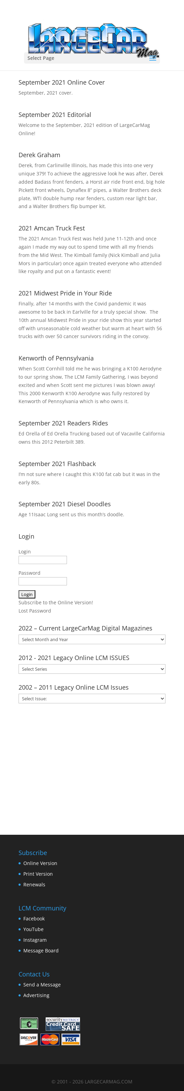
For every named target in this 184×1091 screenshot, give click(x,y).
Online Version (40, 863)
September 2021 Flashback (57, 464)
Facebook (34, 918)
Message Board (41, 950)
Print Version (38, 874)
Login (25, 551)
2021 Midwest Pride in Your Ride (65, 293)
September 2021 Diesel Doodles (65, 504)
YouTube (33, 929)
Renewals (34, 884)
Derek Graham (39, 155)
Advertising (36, 995)
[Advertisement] (92, 767)
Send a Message (42, 984)
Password (30, 573)
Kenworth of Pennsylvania (56, 358)
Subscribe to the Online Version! (56, 602)
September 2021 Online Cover (62, 82)
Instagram (35, 940)
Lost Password (35, 610)
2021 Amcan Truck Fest (52, 228)
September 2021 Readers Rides (63, 423)
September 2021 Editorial (55, 114)
